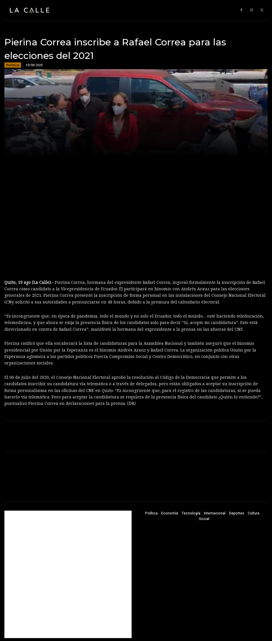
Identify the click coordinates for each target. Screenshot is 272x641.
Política (12, 65)
